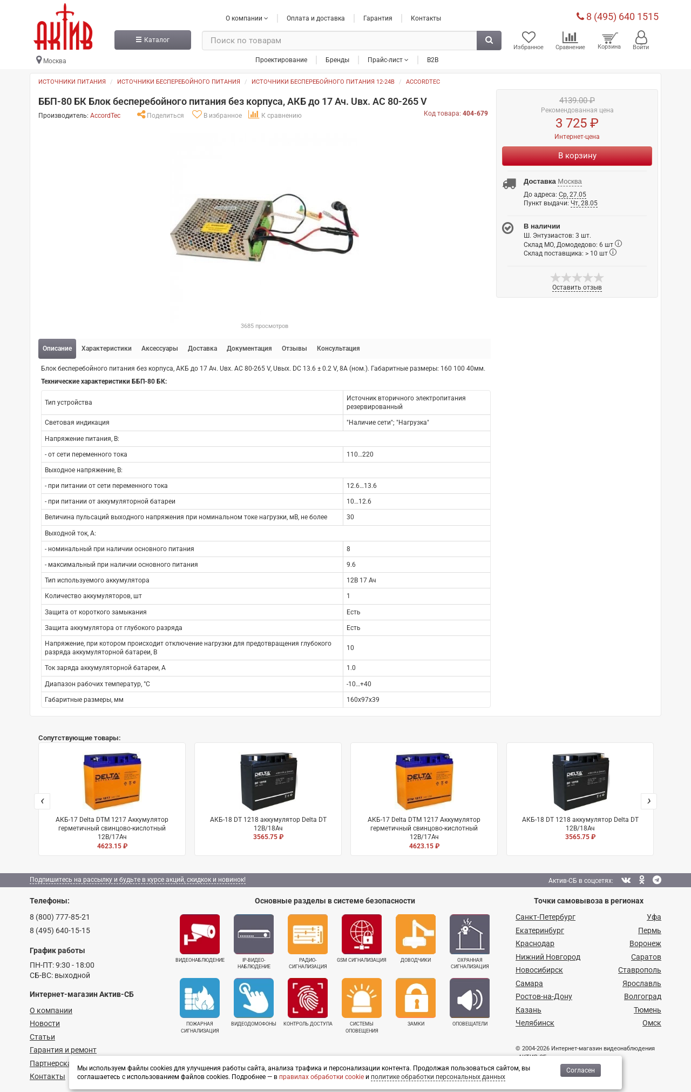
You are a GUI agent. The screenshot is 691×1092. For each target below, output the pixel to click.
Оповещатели (470, 1002)
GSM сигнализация (362, 938)
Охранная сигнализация (470, 941)
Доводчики (416, 938)
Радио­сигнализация (308, 941)
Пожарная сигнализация (200, 1005)
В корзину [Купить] (577, 155)
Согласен (580, 1070)
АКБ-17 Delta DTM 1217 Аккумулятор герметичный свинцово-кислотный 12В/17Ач (112, 801)
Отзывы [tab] (294, 348)
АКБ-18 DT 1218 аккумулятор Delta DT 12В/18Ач (268, 797)
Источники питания (72, 81)
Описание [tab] (57, 348)
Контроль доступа (308, 1002)
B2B (432, 59)
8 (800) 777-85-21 (60, 917)
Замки (416, 1002)
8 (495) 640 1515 (618, 16)
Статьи (42, 1037)
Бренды (337, 59)
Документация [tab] (249, 348)
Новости (45, 1023)
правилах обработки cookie (321, 1077)
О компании (51, 1010)
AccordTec (423, 81)
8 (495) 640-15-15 (60, 930)
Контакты (426, 18)
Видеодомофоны (253, 1002)
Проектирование (281, 59)
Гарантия (377, 18)
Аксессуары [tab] (159, 348)
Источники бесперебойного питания (178, 81)
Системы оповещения (362, 1005)
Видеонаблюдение (200, 938)
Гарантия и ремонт (63, 1050)
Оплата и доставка (316, 18)
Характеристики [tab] (107, 348)
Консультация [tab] (338, 348)
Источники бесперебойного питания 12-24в (323, 81)
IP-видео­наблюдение (254, 941)
